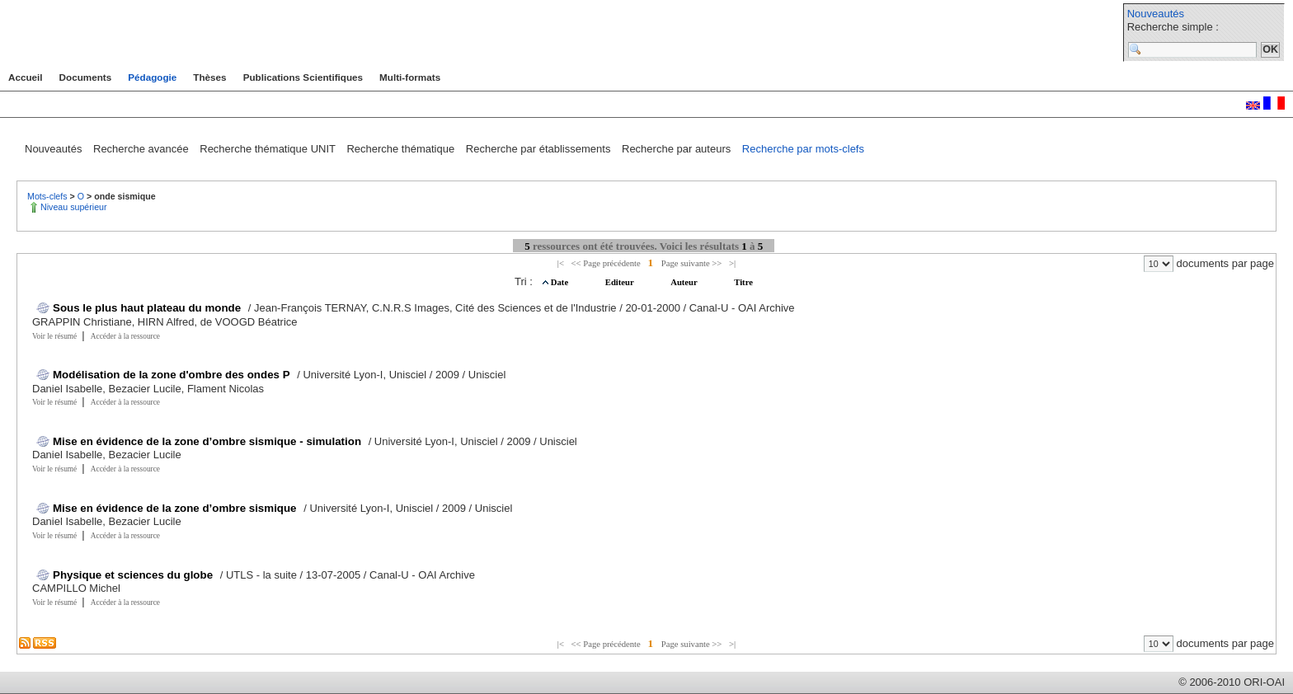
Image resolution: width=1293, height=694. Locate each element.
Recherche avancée (142, 149)
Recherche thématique (401, 149)
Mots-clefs (48, 196)
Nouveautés (1155, 13)
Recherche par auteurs (678, 149)
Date (561, 282)
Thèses (209, 77)
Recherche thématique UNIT (269, 149)
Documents (85, 77)
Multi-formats (409, 77)
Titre (743, 282)
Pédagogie (152, 77)
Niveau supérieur (73, 207)
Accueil (25, 77)
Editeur (620, 282)
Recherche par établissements (540, 149)
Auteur (684, 282)
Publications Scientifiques (303, 77)
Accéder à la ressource (125, 336)
